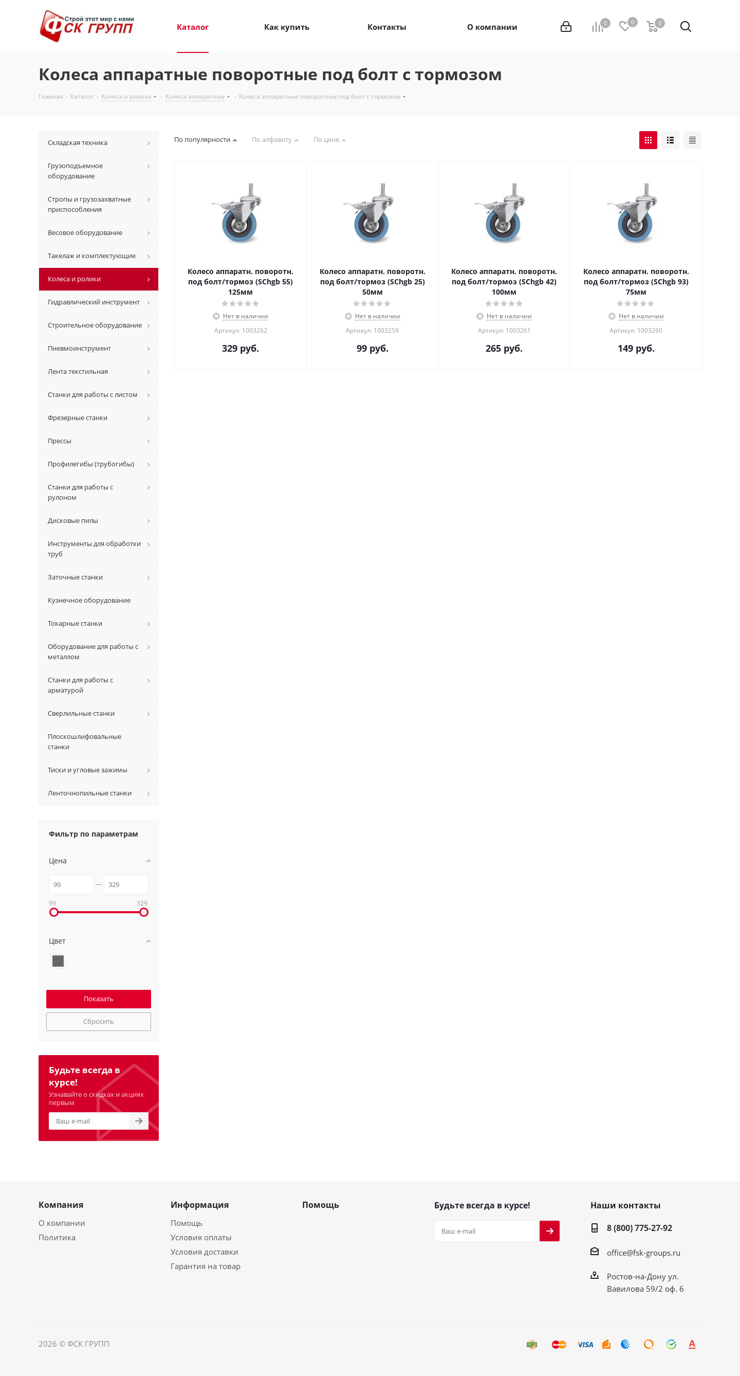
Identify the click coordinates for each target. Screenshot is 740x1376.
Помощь (186, 1223)
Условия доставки (204, 1251)
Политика (57, 1237)
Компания (61, 1204)
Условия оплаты (201, 1237)
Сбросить (98, 1021)
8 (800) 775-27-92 (639, 1228)
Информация (200, 1204)
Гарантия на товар (205, 1266)
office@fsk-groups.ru (643, 1252)
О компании (62, 1223)
